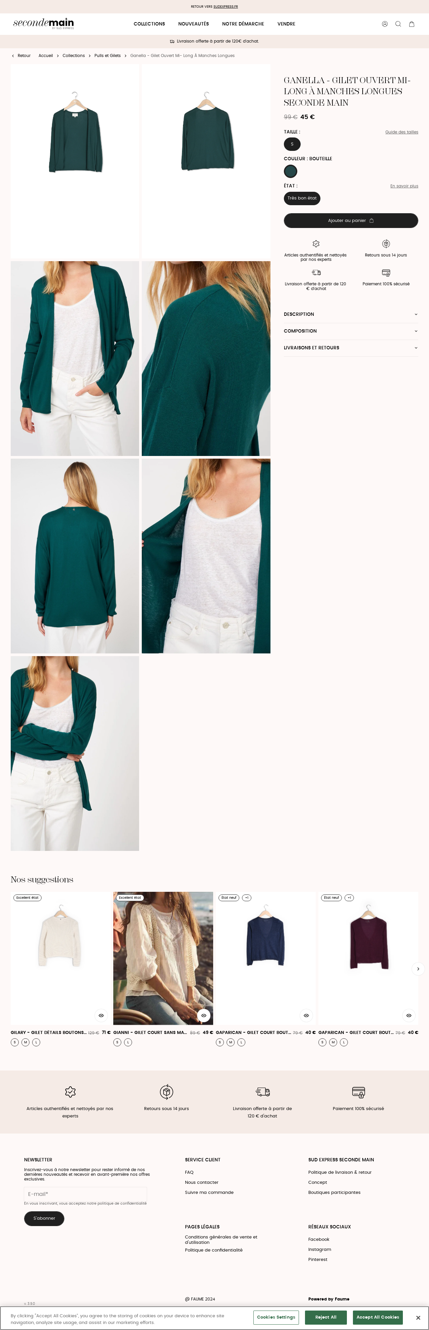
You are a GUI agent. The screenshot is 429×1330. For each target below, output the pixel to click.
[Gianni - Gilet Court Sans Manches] (163, 969)
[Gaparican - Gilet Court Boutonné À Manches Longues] (266, 969)
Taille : (292, 132)
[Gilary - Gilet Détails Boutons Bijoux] (61, 969)
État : (291, 186)
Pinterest (317, 1260)
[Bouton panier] (411, 24)
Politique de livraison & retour (340, 1172)
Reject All (325, 1317)
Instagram (319, 1250)
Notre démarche (243, 24)
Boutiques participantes (334, 1193)
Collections (149, 24)
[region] (214, 1318)
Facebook (318, 1239)
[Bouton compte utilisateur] (384, 24)
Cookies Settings (276, 1317)
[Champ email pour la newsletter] (85, 1194)
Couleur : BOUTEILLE (308, 159)
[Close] (418, 1317)
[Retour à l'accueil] (43, 24)
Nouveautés (193, 24)
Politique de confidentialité (214, 1250)
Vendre (286, 24)
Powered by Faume (329, 1299)
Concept (317, 1182)
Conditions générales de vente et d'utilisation (221, 1240)
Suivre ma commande (209, 1193)
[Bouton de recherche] (398, 24)
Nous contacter (202, 1182)
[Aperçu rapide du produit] (101, 1015)
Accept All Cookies (378, 1317)
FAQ (189, 1172)
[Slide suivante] (418, 969)
